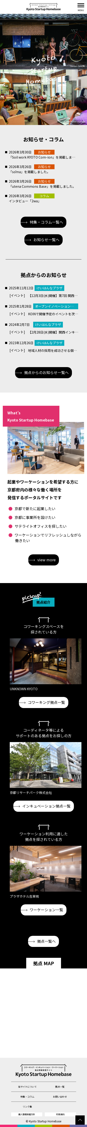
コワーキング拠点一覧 (42, 702)
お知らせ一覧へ (41, 239)
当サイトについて (27, 1086)
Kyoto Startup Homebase (45, 1121)
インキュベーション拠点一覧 (42, 806)
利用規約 (60, 1114)
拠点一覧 (59, 1086)
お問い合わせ (60, 1096)
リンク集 (27, 1106)
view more (42, 559)
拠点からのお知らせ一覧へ (42, 372)
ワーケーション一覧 (42, 909)
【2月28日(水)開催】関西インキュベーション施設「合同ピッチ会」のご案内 (53, 332)
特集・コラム (27, 1096)
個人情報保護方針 (26, 1114)
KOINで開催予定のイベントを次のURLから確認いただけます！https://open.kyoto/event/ (53, 314)
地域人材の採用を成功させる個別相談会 (53, 350)
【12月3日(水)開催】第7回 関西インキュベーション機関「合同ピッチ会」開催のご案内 (53, 295)
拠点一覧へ (42, 941)
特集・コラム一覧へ (42, 222)
